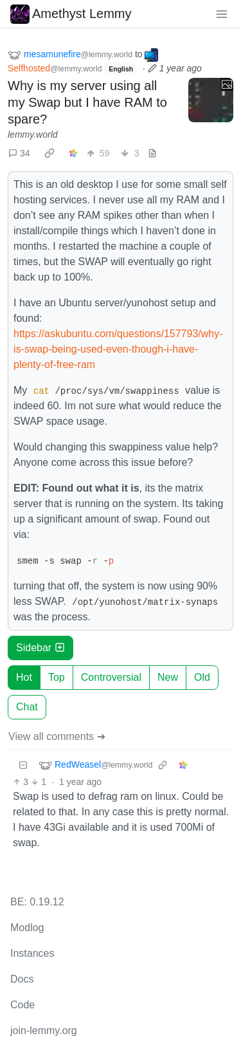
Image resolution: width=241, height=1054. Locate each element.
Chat (27, 706)
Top (56, 677)
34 (19, 153)
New (167, 677)
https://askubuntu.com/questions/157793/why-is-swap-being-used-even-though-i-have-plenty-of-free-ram (118, 349)
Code (22, 1004)
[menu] (222, 13)
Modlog (27, 927)
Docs (21, 979)
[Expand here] (210, 100)
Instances (32, 953)
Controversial (111, 677)
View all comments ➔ (56, 736)
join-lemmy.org (43, 1030)
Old (202, 677)
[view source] (152, 153)
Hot (24, 677)
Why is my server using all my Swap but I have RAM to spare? (87, 102)
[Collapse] (23, 765)
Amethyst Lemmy (70, 13)
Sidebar (40, 647)
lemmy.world (33, 134)
